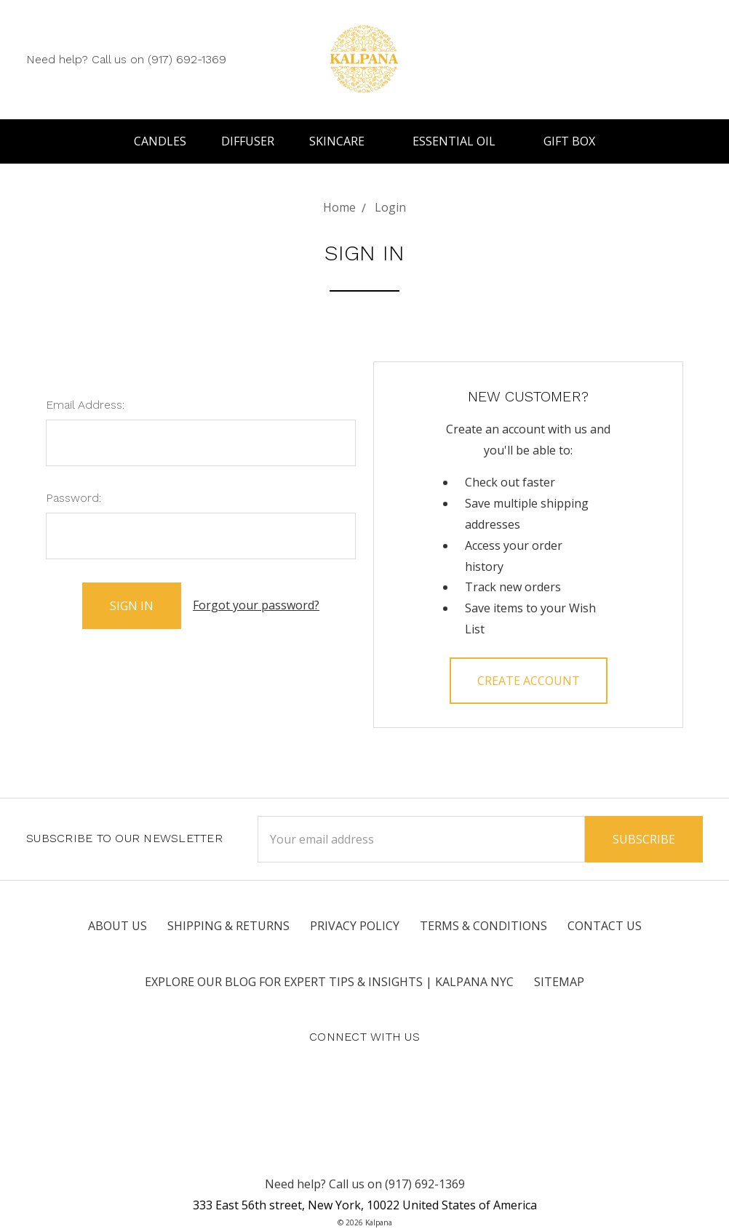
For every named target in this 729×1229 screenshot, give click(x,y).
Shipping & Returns (228, 926)
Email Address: (85, 405)
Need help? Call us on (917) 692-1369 (126, 59)
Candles (160, 141)
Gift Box (569, 141)
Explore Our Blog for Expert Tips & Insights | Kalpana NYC (329, 982)
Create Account (528, 681)
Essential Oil (461, 141)
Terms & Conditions (483, 926)
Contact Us (604, 926)
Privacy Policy (354, 926)
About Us (117, 926)
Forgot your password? (256, 605)
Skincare (343, 141)
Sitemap (559, 982)
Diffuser (247, 141)
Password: (73, 498)
